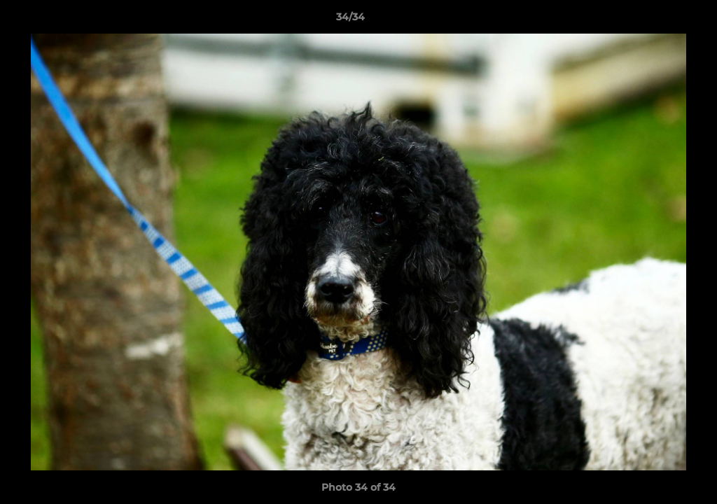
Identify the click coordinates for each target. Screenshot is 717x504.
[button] (658, 20)
